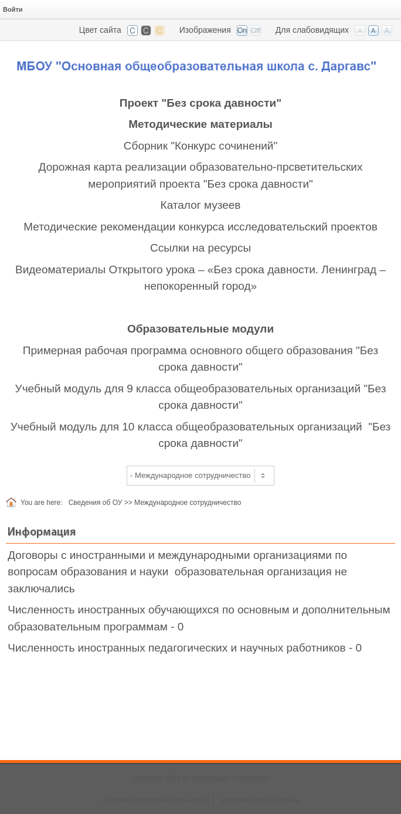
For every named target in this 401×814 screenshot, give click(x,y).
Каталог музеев (201, 205)
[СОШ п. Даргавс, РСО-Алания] (200, 62)
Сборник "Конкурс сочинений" (200, 146)
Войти (13, 9)
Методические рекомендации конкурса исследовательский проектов (200, 227)
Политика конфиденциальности (154, 800)
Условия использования (260, 800)
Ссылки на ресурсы (200, 248)
